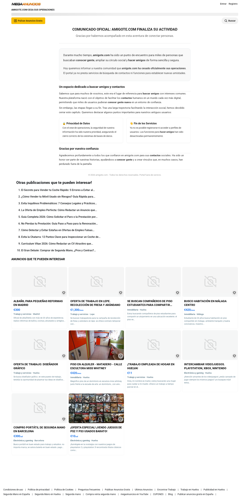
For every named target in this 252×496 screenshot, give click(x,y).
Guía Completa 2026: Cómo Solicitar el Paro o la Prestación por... (59, 216)
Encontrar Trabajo (166, 489)
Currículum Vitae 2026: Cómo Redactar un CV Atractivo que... (57, 243)
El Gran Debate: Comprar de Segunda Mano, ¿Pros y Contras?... (58, 250)
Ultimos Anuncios (144, 489)
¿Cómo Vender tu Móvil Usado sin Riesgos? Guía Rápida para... (58, 196)
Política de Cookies (63, 489)
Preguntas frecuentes (89, 489)
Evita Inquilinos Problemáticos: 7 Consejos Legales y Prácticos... (59, 203)
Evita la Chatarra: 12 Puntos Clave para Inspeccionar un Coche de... (60, 236)
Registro (233, 3)
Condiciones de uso (13, 489)
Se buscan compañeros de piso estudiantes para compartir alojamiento (149, 304)
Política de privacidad (38, 489)
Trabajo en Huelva (189, 489)
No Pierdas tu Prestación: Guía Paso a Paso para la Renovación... (59, 223)
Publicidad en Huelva (214, 489)
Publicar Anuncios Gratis (117, 489)
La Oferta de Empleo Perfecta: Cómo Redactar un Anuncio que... (59, 210)
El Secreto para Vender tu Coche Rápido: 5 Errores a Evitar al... (58, 190)
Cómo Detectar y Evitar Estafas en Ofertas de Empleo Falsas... (57, 230)
